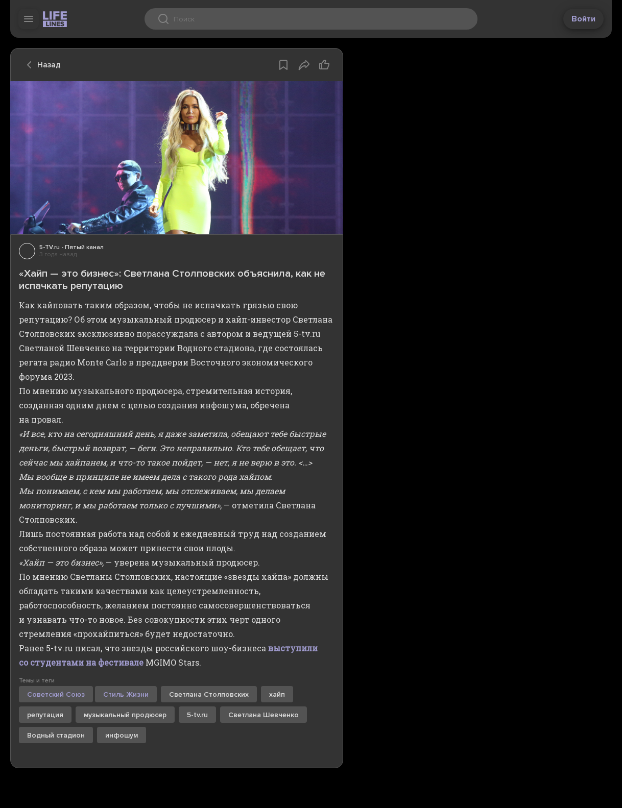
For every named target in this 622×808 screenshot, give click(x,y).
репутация (45, 715)
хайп (277, 694)
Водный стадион (56, 735)
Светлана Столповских (209, 694)
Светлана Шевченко (263, 715)
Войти (583, 19)
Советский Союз (56, 694)
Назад (41, 65)
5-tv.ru (197, 715)
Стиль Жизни (126, 694)
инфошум (121, 735)
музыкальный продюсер (125, 715)
